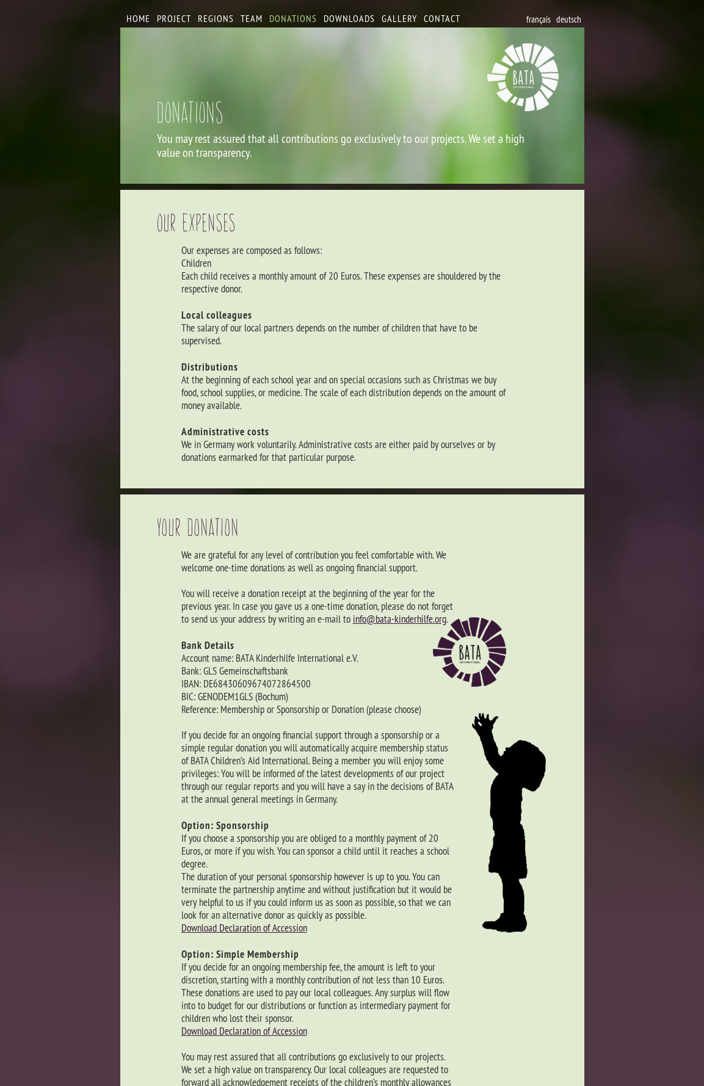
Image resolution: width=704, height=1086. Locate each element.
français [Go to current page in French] (538, 19)
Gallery (399, 18)
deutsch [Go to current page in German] (568, 19)
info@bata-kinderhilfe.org (399, 619)
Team (252, 18)
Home (138, 18)
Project (174, 18)
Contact (442, 18)
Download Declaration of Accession (244, 928)
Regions (216, 18)
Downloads (349, 18)
